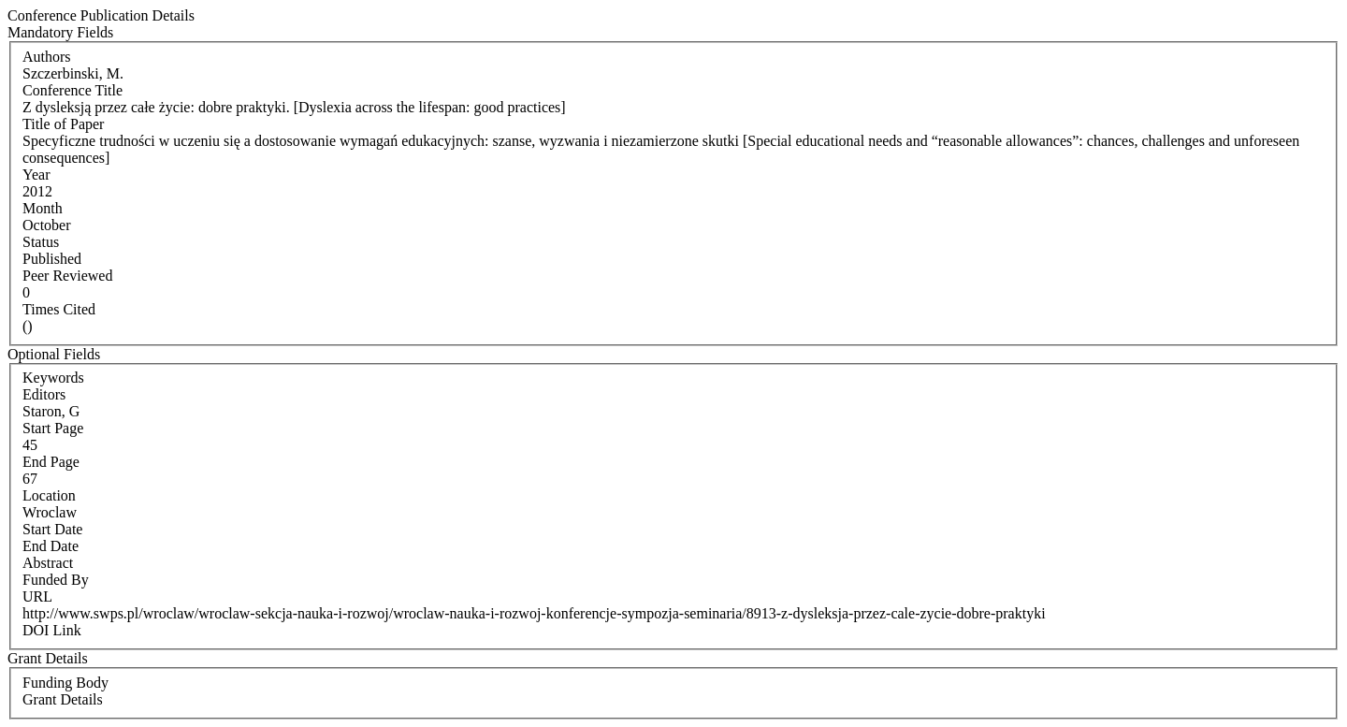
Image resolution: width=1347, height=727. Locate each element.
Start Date (52, 529)
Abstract (47, 563)
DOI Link (51, 630)
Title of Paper (63, 124)
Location (49, 495)
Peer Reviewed (67, 276)
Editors (43, 394)
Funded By (55, 580)
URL (37, 596)
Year (36, 174)
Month (42, 208)
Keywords (53, 377)
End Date (50, 546)
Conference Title (72, 90)
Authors (46, 57)
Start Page (52, 428)
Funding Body (65, 683)
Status (40, 242)
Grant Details (62, 699)
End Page (51, 462)
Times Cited (58, 309)
